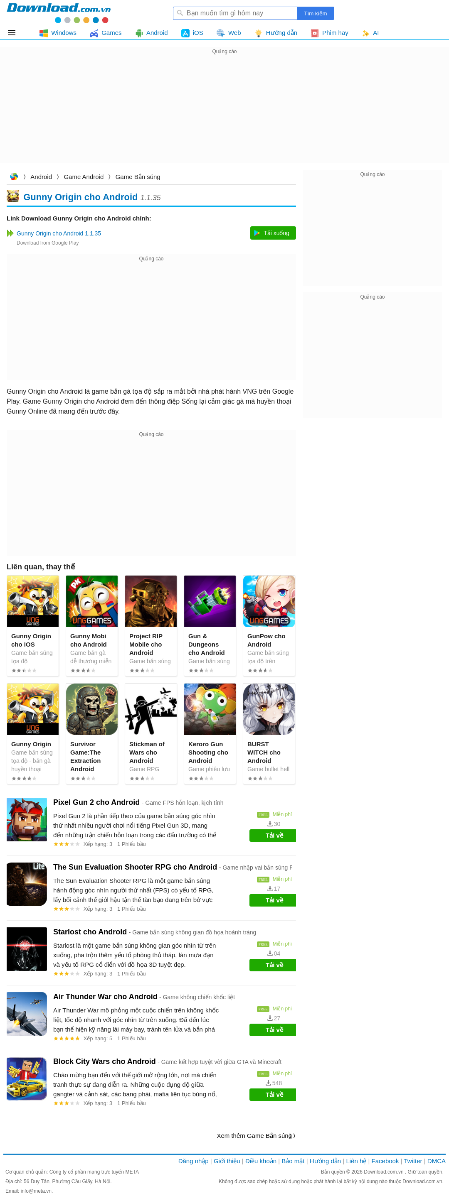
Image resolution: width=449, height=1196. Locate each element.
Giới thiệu (227, 1160)
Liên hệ (356, 1160)
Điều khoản (260, 1160)
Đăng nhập (193, 1160)
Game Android (84, 176)
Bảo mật (292, 1160)
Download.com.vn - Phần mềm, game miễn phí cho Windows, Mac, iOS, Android (59, 13)
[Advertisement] (224, 114)
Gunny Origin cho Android (80, 196)
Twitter (413, 1160)
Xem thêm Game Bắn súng (254, 1135)
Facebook (385, 1160)
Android (41, 176)
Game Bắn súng (138, 176)
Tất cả (16, 32)
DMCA (436, 1160)
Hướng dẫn (325, 1160)
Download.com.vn (14, 177)
